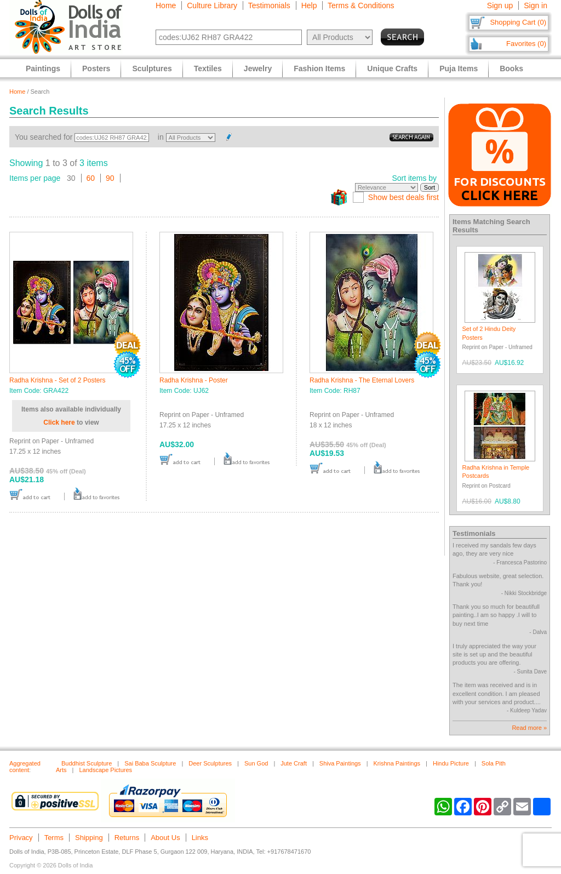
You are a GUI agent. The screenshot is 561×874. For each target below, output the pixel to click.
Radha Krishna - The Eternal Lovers (362, 380)
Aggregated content (25, 766)
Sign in (535, 5)
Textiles (208, 68)
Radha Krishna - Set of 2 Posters (57, 380)
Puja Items (458, 68)
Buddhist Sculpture (86, 763)
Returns (127, 837)
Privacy (21, 837)
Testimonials (269, 5)
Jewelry (258, 68)
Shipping (89, 837)
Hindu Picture (451, 763)
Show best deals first (403, 197)
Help (309, 5)
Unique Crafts (392, 68)
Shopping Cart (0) (518, 22)
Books (511, 68)
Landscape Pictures (105, 770)
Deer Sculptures (210, 763)
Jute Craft (293, 763)
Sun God (256, 763)
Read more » (529, 727)
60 (91, 178)
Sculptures (151, 68)
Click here (59, 422)
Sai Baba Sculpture (150, 763)
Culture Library (212, 5)
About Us (165, 837)
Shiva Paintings (340, 763)
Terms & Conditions (361, 5)
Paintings (43, 68)
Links (200, 837)
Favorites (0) (526, 43)
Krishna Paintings (396, 763)
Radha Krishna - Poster (193, 380)
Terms (54, 837)
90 (110, 178)
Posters (96, 68)
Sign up (500, 5)
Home (166, 5)
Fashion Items (319, 68)
